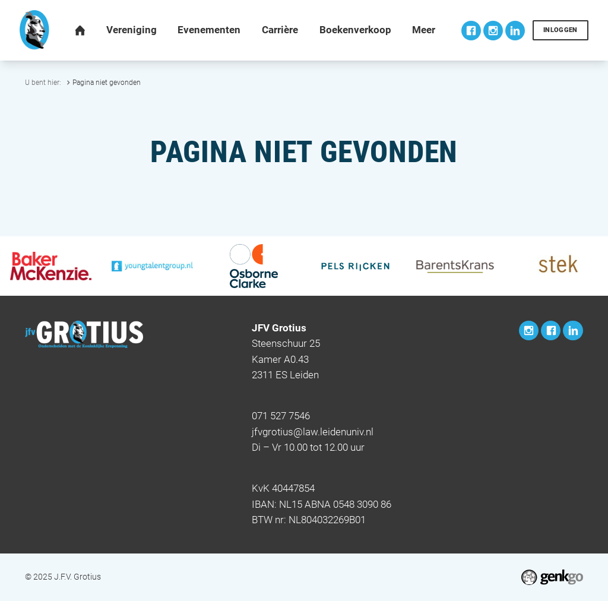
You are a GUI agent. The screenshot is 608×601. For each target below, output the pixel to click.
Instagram (493, 30)
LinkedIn (515, 30)
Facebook (471, 30)
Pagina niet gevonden (106, 82)
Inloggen (560, 30)
